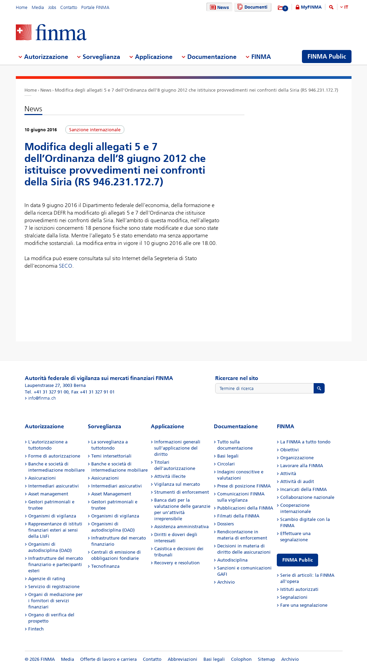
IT (346, 7)
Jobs (52, 7)
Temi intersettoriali (111, 456)
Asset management (48, 493)
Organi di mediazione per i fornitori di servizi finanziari (55, 600)
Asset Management (111, 493)
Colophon (241, 659)
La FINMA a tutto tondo (305, 441)
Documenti (251, 7)
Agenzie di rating (46, 578)
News (218, 7)
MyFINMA (311, 7)
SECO (65, 266)
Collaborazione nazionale (307, 497)
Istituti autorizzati (299, 589)
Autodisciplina (232, 560)
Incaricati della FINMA (303, 489)
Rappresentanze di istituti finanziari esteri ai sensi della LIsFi (55, 530)
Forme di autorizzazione (54, 456)
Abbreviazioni (182, 659)
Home (22, 7)
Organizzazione (297, 457)
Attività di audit (297, 481)
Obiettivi (289, 449)
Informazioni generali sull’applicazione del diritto (177, 448)
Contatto (68, 7)
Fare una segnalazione (303, 605)
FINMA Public (297, 560)
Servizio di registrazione (54, 586)
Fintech (36, 629)
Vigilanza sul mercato (177, 484)
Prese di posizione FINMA (244, 486)
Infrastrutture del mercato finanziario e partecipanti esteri (55, 564)
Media (38, 7)
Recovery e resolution (177, 562)
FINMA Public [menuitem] (326, 56)
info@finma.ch (42, 398)
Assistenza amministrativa (181, 526)
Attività (288, 473)
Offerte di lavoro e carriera (108, 659)
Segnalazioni (293, 597)
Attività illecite (170, 476)
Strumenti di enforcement (181, 492)
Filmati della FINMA (238, 516)
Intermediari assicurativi (53, 486)
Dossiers (225, 523)
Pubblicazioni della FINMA (245, 508)
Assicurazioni (42, 478)
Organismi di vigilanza (52, 516)
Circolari (226, 463)
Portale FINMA (95, 7)
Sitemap (266, 659)
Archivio (226, 582)
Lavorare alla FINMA (301, 465)
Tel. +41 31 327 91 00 (47, 391)
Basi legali (228, 456)
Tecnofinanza (105, 566)
